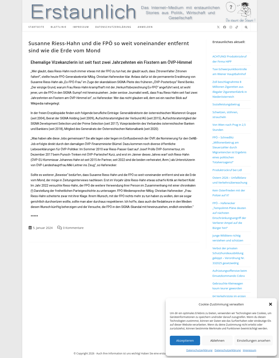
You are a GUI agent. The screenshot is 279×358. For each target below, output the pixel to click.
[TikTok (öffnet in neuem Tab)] (237, 27)
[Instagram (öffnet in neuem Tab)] (231, 27)
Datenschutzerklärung (199, 350)
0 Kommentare (73, 228)
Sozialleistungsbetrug (226, 104)
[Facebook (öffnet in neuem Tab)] (224, 27)
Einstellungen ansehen (253, 340)
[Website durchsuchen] (246, 27)
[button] (270, 304)
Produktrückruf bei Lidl (227, 170)
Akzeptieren (185, 340)
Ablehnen (217, 340)
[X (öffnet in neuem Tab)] (218, 27)
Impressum (249, 350)
